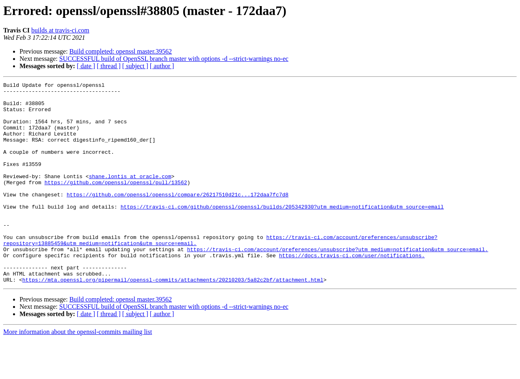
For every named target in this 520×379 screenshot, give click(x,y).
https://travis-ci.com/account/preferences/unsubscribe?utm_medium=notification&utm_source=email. (337, 283)
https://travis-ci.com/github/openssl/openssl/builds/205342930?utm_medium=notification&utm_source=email (282, 232)
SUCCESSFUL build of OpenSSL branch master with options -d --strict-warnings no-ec (173, 58)
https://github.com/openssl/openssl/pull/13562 (115, 203)
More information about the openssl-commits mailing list (77, 371)
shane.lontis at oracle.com (130, 195)
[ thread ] (109, 65)
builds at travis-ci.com (60, 30)
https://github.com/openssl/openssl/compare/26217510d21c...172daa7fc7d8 (177, 217)
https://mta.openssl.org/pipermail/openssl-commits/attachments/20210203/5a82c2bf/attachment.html (172, 319)
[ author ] (162, 65)
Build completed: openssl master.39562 (120, 51)
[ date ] (86, 65)
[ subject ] (135, 65)
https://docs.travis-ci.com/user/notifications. (352, 290)
